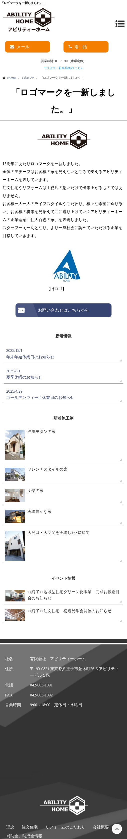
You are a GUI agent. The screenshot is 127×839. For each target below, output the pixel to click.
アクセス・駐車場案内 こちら (64, 68)
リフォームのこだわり (65, 827)
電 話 (80, 47)
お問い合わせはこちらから (63, 310)
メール (23, 47)
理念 (10, 827)
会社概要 (101, 827)
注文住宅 (30, 827)
